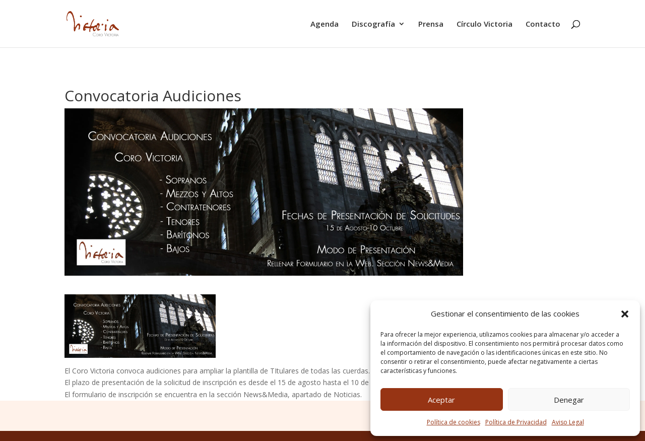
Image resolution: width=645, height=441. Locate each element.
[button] (625, 314)
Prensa (430, 24)
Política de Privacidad (516, 422)
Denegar (569, 400)
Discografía (373, 24)
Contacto (543, 24)
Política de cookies (453, 422)
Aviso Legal (568, 422)
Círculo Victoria (484, 24)
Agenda (324, 24)
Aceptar (441, 400)
